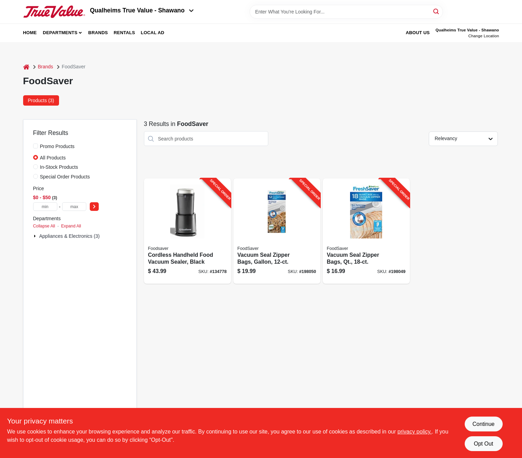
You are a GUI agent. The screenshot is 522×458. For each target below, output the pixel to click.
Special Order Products (65, 176)
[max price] (74, 206)
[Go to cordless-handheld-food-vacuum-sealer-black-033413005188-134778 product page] (187, 231)
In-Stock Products (59, 167)
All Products (53, 157)
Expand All (71, 226)
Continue (483, 424)
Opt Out (483, 444)
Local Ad (152, 32)
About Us (418, 32)
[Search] (437, 11)
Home (30, 32)
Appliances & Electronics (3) (69, 236)
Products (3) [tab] (41, 100)
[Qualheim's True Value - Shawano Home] (54, 12)
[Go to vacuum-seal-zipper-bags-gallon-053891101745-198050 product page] (276, 231)
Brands (98, 32)
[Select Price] (94, 206)
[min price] (45, 206)
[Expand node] (35, 236)
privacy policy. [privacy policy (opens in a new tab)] (414, 432)
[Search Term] (346, 12)
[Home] (26, 66)
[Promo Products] (35, 146)
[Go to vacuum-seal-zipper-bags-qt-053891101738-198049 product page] (366, 231)
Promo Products (57, 146)
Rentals (124, 32)
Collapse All (44, 226)
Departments (60, 32)
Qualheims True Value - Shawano (142, 10)
